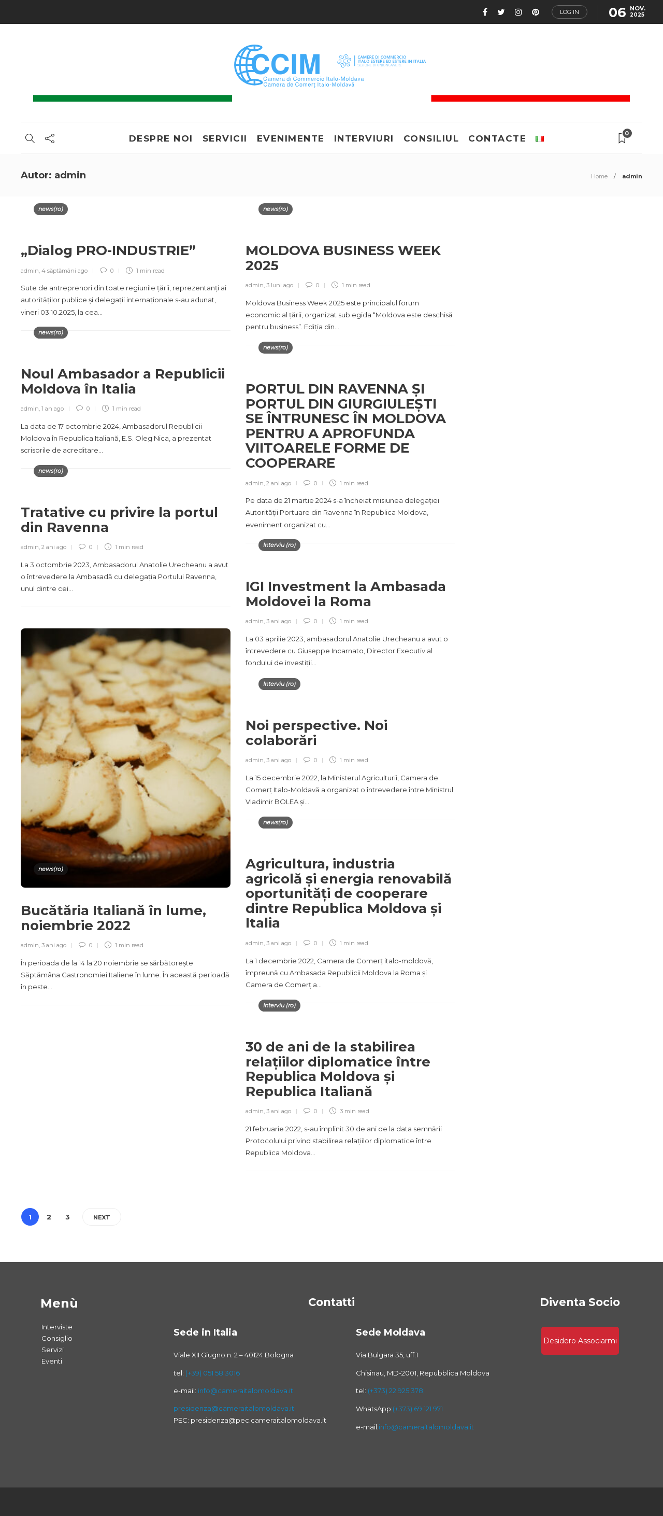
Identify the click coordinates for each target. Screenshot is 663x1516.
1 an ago (52, 408)
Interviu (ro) (279, 545)
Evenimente (291, 138)
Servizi (52, 1349)
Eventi (51, 1361)
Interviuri (364, 138)
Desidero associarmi (580, 1340)
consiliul (431, 138)
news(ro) (50, 209)
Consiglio (57, 1338)
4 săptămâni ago (64, 270)
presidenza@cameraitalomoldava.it (234, 1408)
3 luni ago (279, 285)
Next (101, 1217)
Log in (569, 12)
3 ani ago (278, 621)
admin (30, 270)
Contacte (497, 138)
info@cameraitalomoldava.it (244, 1390)
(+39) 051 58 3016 (212, 1373)
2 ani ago (278, 483)
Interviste (57, 1327)
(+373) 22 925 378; (396, 1390)
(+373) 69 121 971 (418, 1409)
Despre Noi (161, 138)
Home (599, 176)
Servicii (225, 138)
